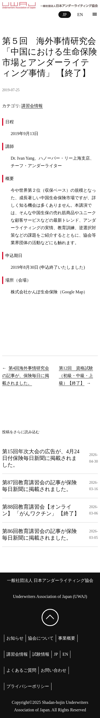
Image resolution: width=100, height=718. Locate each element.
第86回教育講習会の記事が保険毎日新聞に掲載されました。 (39, 534)
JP (65, 14)
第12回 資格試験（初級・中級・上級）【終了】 (76, 375)
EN (80, 14)
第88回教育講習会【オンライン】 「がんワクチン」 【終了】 (40, 510)
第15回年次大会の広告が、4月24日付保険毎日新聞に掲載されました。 (40, 458)
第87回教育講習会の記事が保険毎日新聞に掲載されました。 (39, 485)
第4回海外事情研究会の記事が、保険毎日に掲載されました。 (25, 375)
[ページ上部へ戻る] (50, 617)
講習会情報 (32, 105)
